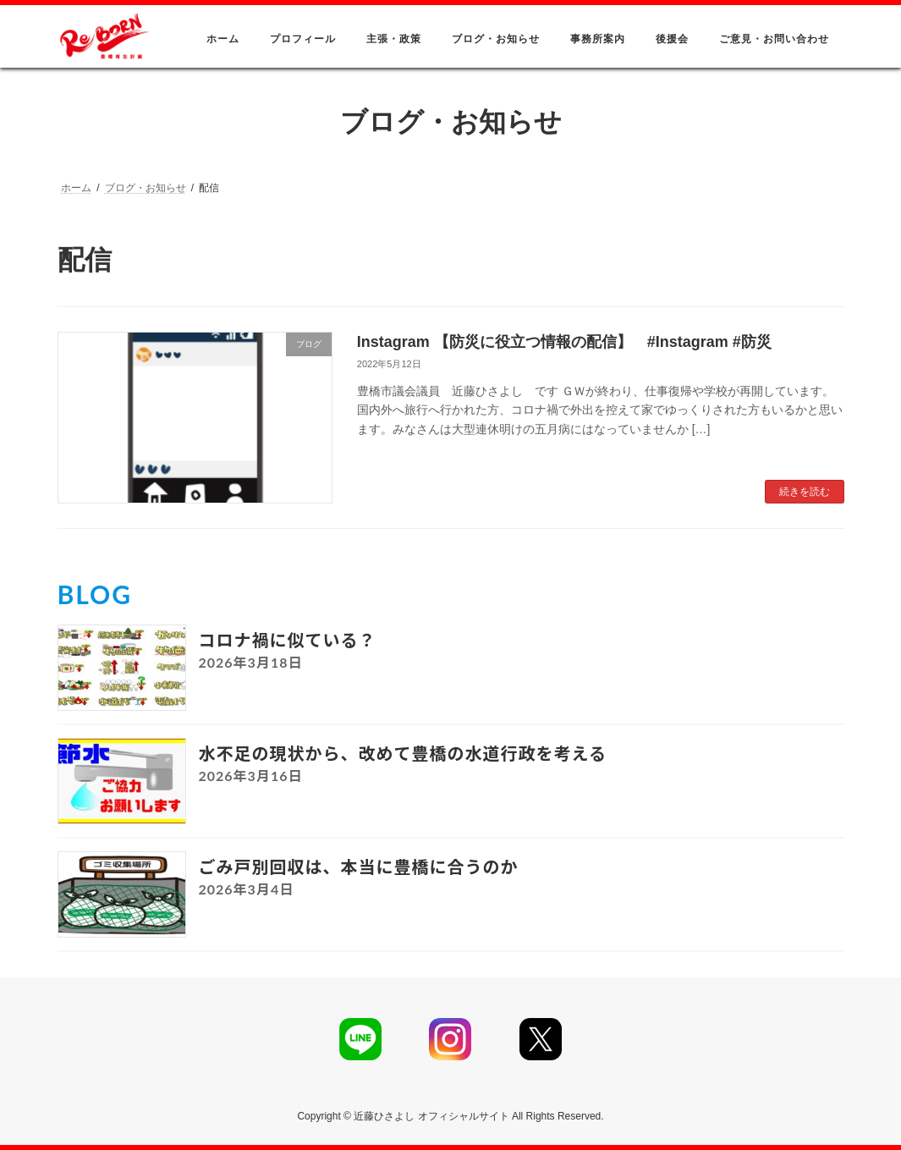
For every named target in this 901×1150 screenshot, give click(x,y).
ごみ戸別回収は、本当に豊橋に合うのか (359, 866)
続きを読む (804, 492)
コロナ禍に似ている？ (287, 640)
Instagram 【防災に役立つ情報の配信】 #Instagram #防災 (564, 341)
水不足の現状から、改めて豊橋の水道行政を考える (403, 753)
